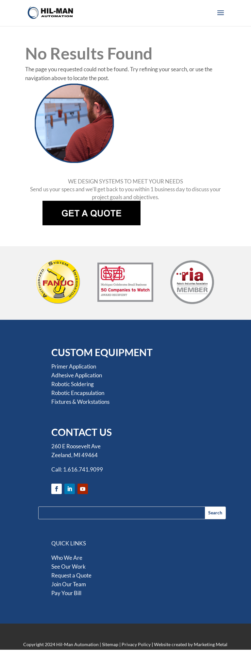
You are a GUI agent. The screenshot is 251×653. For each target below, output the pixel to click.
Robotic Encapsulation (77, 392)
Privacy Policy (136, 644)
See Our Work (68, 566)
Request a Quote (71, 575)
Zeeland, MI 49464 (74, 455)
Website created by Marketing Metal (190, 644)
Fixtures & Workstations (80, 401)
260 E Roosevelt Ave (76, 446)
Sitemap (110, 644)
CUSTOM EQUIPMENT (102, 352)
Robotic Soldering (72, 384)
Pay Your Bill (66, 593)
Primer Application (73, 366)
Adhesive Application (76, 375)
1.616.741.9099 (83, 469)
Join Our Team (68, 584)
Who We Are (66, 557)
